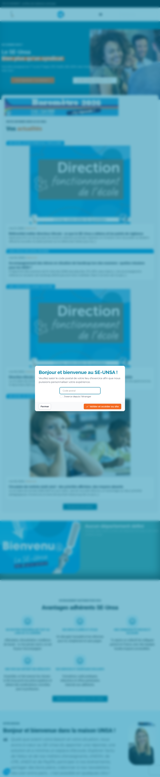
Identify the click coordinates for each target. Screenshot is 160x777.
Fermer (45, 406)
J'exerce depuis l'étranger (75, 396)
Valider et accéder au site (102, 406)
